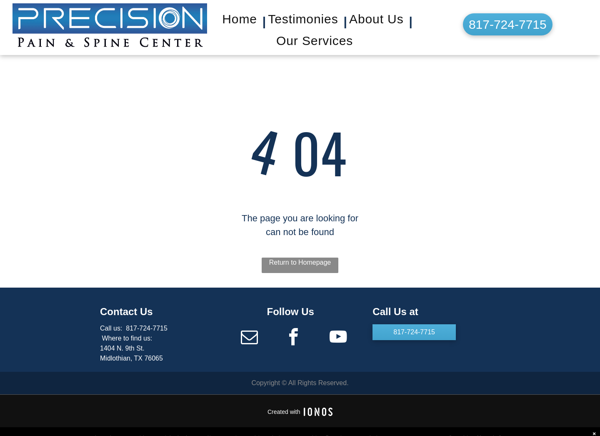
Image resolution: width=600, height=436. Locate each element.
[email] (249, 338)
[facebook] (294, 338)
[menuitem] (243, 22)
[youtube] (338, 338)
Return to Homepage (300, 262)
